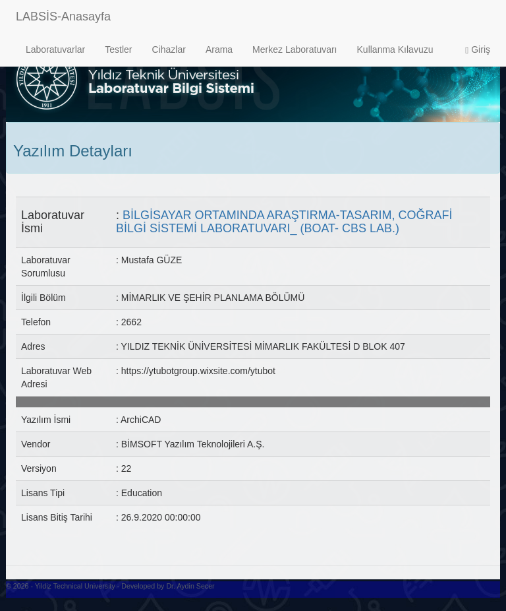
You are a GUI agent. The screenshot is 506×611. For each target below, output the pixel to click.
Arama (219, 49)
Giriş (477, 49)
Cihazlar (169, 49)
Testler (118, 49)
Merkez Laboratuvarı (294, 49)
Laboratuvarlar (55, 49)
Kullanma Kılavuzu (395, 49)
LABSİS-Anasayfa (63, 16)
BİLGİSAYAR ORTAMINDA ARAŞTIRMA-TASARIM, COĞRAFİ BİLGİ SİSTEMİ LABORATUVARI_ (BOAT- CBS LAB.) (284, 222)
